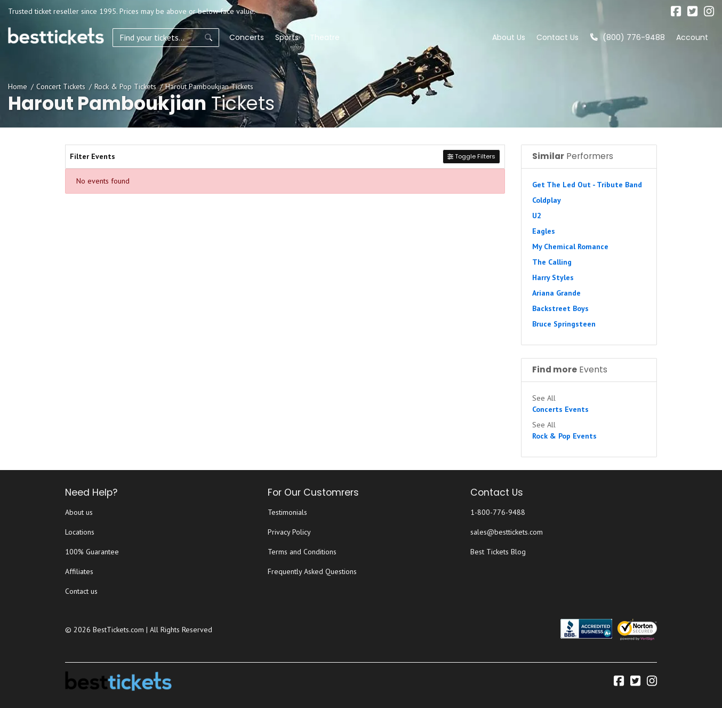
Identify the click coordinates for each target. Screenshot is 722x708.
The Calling (552, 262)
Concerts (246, 37)
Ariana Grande (556, 293)
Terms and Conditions (302, 551)
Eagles (543, 231)
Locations (79, 532)
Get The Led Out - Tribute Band (587, 184)
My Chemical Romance (570, 246)
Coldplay (546, 200)
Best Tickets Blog (498, 551)
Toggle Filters (471, 156)
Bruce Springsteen (564, 324)
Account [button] (692, 37)
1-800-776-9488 (497, 512)
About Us (508, 37)
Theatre (325, 37)
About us (79, 512)
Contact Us (557, 37)
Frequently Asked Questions (312, 571)
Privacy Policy (289, 532)
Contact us (81, 591)
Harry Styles (553, 277)
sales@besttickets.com (506, 532)
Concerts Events (560, 409)
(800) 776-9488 (627, 37)
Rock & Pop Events (564, 436)
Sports (287, 37)
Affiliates (79, 571)
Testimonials (287, 512)
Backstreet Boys (560, 308)
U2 (536, 215)
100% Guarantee (92, 551)
